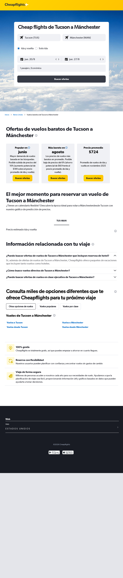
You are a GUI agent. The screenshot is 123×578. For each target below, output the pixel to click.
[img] (29, 147)
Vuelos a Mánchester (72, 322)
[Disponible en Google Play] (54, 453)
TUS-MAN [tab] (62, 220)
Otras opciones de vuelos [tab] (21, 306)
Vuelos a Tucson (15, 322)
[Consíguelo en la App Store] (68, 453)
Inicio (7, 115)
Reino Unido (18, 115)
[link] (22, 178)
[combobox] (41, 37)
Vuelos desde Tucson (17, 327)
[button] (37, 59)
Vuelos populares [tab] (48, 306)
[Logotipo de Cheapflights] (15, 4)
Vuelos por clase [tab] (70, 306)
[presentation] (36, 135)
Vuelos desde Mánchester (75, 327)
